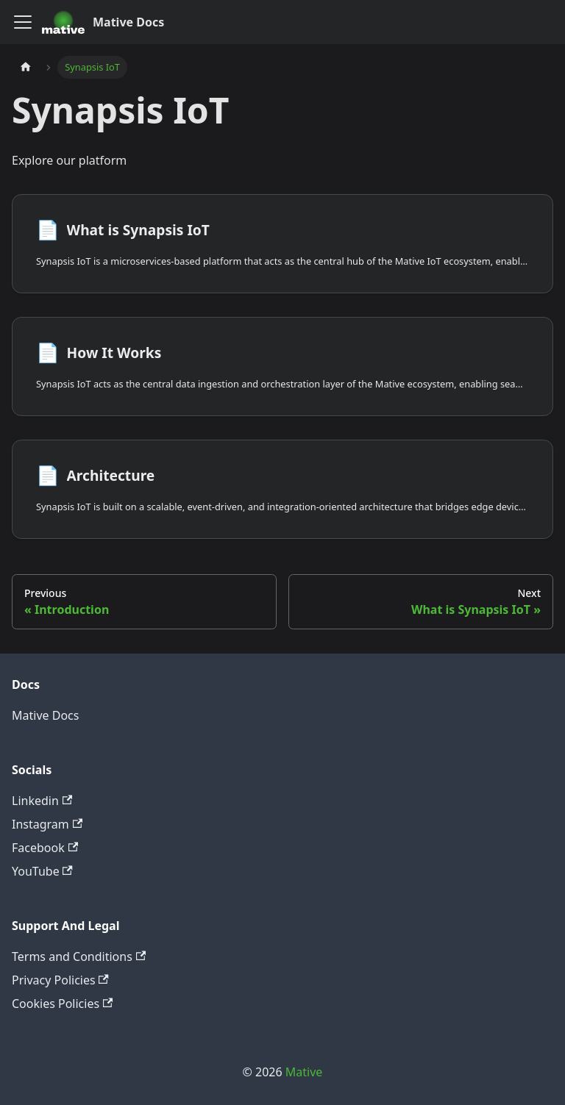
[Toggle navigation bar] (23, 22)
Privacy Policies (60, 980)
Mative (304, 1072)
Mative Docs (45, 715)
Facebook (45, 848)
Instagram (47, 824)
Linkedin (42, 801)
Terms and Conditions (79, 956)
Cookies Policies (62, 1003)
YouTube (42, 871)
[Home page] (26, 67)
